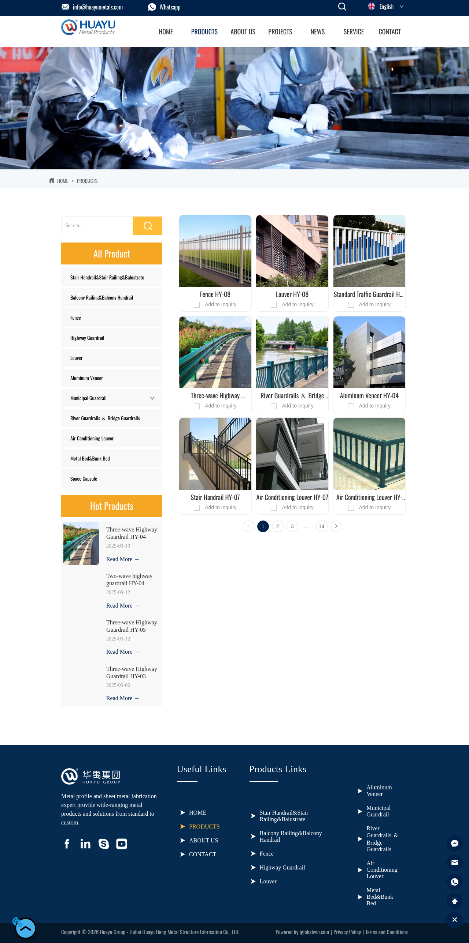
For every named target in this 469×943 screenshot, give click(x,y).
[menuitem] (204, 31)
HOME (63, 180)
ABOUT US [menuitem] (242, 31)
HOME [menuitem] (166, 31)
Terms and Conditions (386, 932)
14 (322, 526)
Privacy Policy (347, 932)
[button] (204, 31)
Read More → (123, 559)
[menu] (278, 31)
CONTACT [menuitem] (389, 31)
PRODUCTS (86, 180)
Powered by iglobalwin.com (302, 932)
